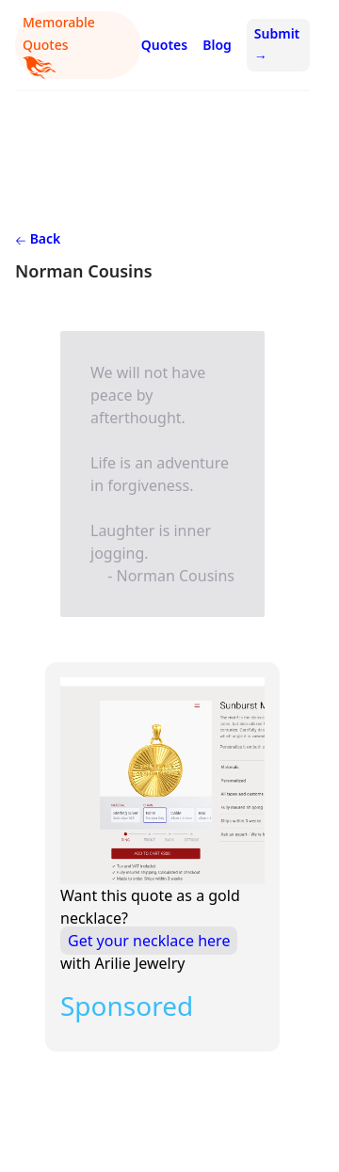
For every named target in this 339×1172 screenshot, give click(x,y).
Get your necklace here (149, 940)
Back (37, 238)
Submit (276, 44)
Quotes (164, 45)
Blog (217, 45)
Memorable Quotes (59, 46)
